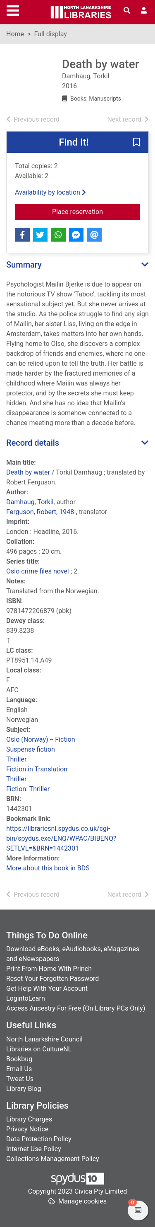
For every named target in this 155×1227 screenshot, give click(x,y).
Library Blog (23, 1089)
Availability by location (50, 192)
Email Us (19, 1069)
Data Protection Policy (39, 1139)
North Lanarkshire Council (44, 1039)
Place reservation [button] (96, 211)
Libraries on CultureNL (39, 1049)
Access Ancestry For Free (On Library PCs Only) (75, 1008)
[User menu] (144, 10)
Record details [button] (32, 443)
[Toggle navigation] (13, 9)
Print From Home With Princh (49, 969)
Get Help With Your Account (47, 988)
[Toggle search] (127, 10)
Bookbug (19, 1059)
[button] (136, 142)
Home (15, 34)
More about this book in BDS (48, 868)
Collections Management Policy (52, 1159)
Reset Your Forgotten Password (52, 979)
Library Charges (29, 1119)
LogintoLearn (25, 998)
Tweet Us (19, 1079)
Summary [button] (24, 265)
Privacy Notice (27, 1129)
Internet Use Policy (33, 1149)
